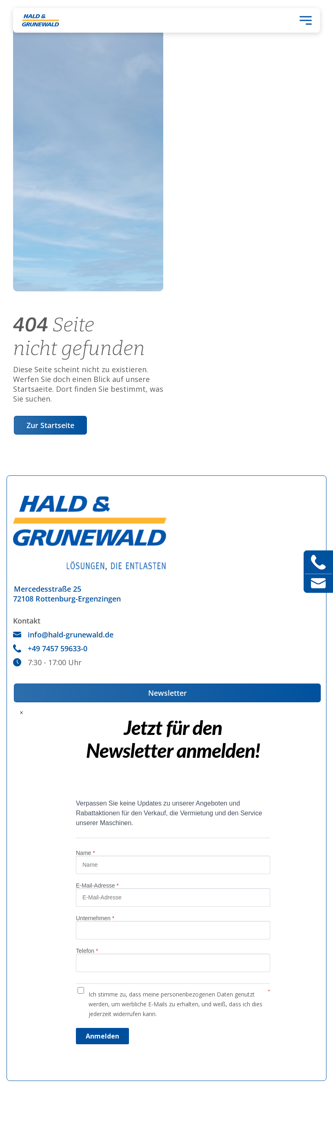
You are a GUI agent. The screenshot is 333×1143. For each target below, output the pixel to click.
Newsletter (167, 693)
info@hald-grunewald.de (63, 634)
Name (85, 853)
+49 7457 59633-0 (50, 648)
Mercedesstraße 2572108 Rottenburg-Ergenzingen (67, 594)
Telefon (87, 951)
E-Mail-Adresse (97, 885)
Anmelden (102, 1036)
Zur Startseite (50, 425)
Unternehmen (95, 918)
